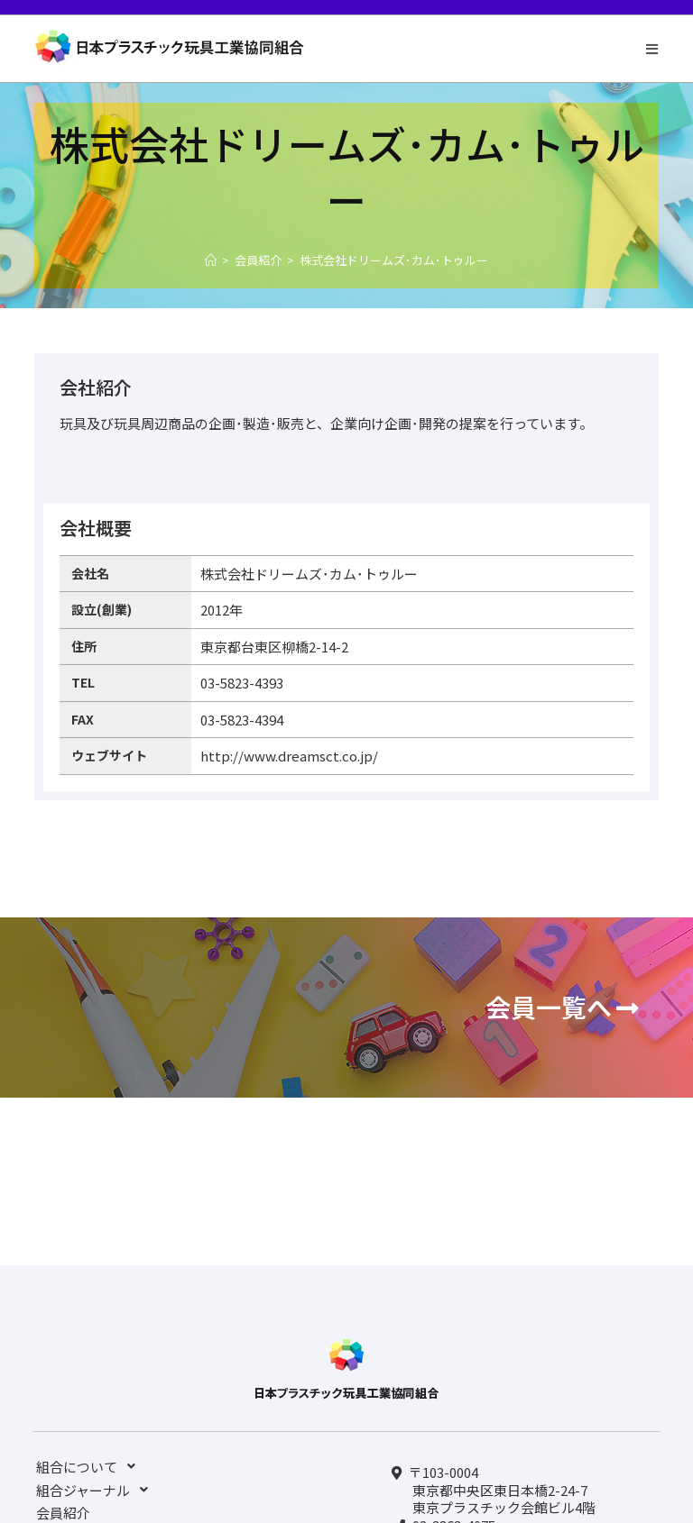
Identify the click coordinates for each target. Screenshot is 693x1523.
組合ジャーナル (97, 1489)
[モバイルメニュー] (652, 48)
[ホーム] (211, 260)
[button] (562, 1007)
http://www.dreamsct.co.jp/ (289, 755)
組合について (90, 1466)
